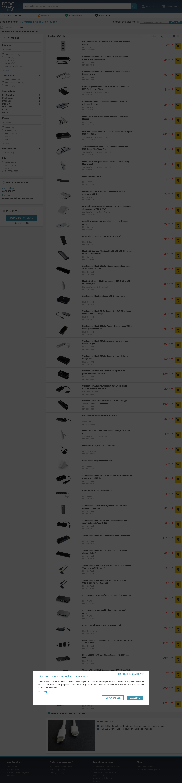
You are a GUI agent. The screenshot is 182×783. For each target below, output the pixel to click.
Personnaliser (113, 698)
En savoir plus (44, 692)
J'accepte (135, 698)
